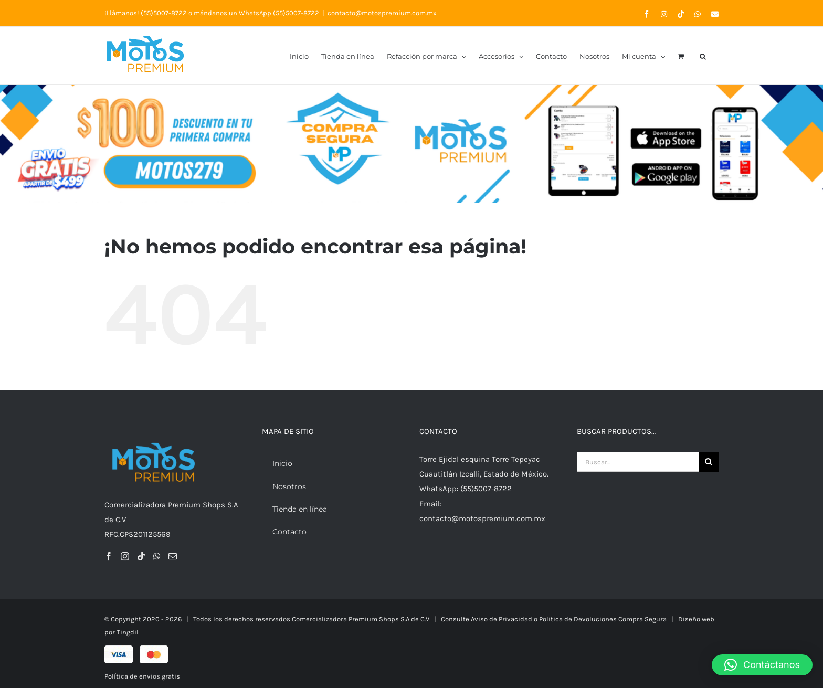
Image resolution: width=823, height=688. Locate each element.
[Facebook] (108, 556)
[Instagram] (125, 556)
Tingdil (128, 632)
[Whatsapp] (157, 556)
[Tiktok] (141, 556)
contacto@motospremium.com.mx (382, 13)
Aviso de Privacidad (501, 619)
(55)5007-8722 (164, 13)
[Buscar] (709, 462)
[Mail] (172, 556)
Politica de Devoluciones (578, 619)
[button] (703, 55)
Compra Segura (642, 619)
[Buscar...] (638, 462)
